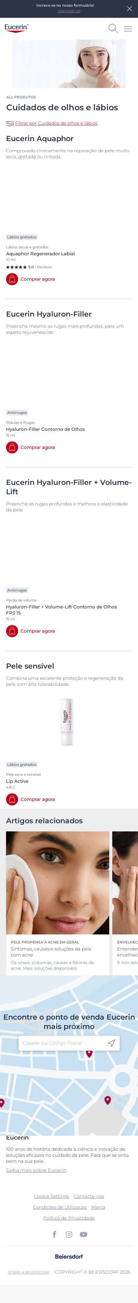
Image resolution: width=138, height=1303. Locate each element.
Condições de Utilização (60, 1207)
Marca (98, 1207)
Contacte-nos (89, 1196)
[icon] (111, 1043)
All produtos (21, 97)
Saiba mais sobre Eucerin (36, 1170)
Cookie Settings (51, 1196)
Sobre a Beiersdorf (29, 1272)
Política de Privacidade (69, 1218)
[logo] (16, 28)
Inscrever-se (69, 10)
